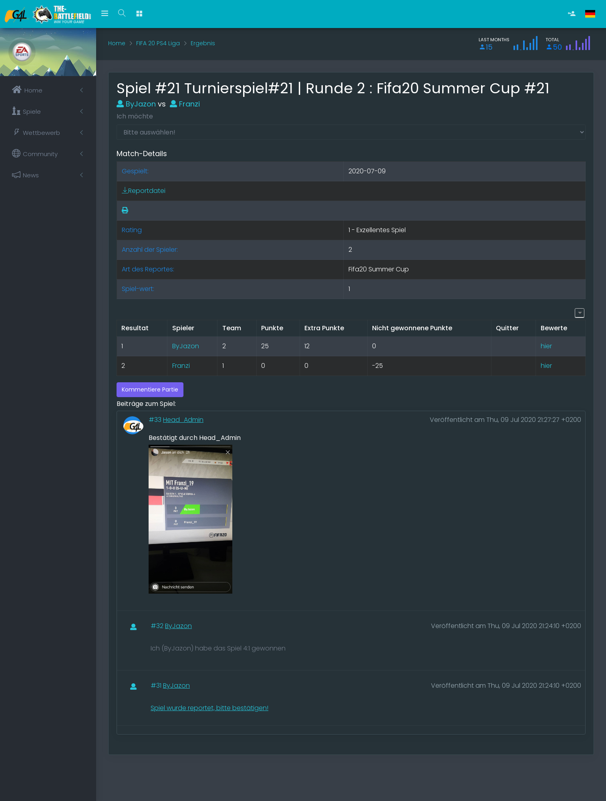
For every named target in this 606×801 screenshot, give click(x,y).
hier (546, 346)
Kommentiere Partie (150, 389)
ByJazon (136, 104)
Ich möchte (135, 116)
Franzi (185, 104)
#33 (156, 419)
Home (116, 43)
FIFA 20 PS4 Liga (158, 43)
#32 (158, 625)
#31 (157, 685)
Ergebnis (203, 43)
